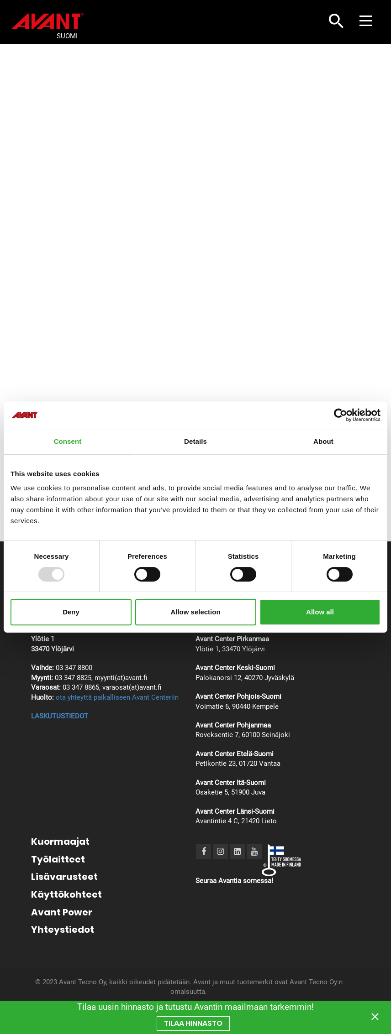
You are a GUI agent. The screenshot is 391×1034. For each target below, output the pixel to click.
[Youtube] (254, 851)
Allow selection (195, 612)
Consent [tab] (68, 441)
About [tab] (323, 441)
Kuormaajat (60, 841)
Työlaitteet (58, 859)
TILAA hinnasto (193, 1023)
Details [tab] (195, 441)
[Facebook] (203, 851)
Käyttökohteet (66, 894)
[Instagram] (220, 851)
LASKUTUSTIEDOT (59, 716)
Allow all (320, 612)
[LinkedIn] (237, 851)
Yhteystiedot (62, 929)
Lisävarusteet (64, 876)
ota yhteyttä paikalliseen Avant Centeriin (117, 697)
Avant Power (61, 912)
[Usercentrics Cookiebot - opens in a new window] (340, 415)
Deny (71, 612)
